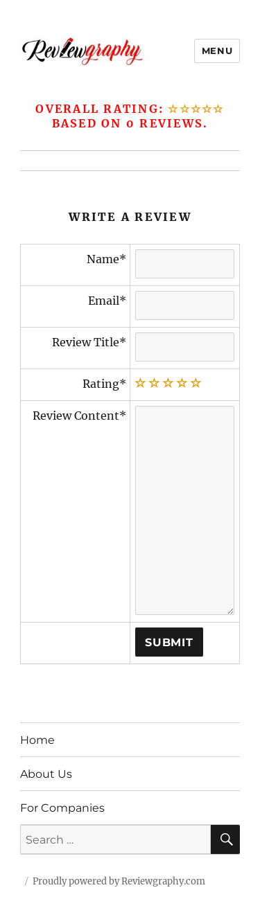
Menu (217, 50)
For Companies (62, 807)
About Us (46, 774)
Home (37, 740)
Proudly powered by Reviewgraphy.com (119, 881)
